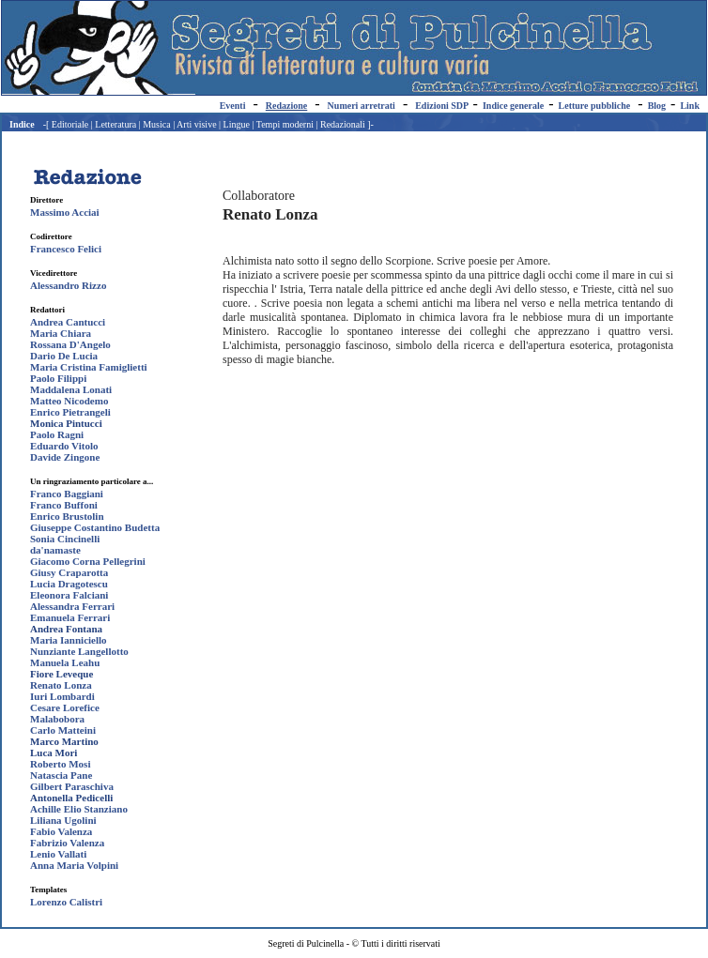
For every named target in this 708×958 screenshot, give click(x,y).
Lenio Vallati (58, 853)
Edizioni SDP (441, 105)
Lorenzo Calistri (66, 901)
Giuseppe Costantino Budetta (95, 527)
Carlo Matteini (63, 730)
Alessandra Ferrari (72, 606)
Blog (657, 105)
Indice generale (513, 105)
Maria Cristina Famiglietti (88, 367)
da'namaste (55, 549)
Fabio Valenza (61, 831)
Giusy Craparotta (69, 572)
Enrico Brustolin (67, 516)
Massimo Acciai (65, 212)
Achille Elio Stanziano (79, 808)
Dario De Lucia (64, 355)
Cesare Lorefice (65, 707)
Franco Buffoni (64, 504)
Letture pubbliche (595, 105)
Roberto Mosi (60, 763)
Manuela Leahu (65, 662)
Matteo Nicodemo (69, 400)
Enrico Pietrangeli (70, 412)
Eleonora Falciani (69, 595)
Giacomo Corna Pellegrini (88, 561)
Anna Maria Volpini (74, 865)
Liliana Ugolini (63, 820)
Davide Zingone (65, 457)
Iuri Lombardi (62, 696)
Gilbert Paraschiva (72, 786)
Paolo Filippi (58, 378)
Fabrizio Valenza (67, 842)
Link (690, 105)
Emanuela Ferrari (70, 617)
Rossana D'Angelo (70, 344)
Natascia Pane (61, 775)
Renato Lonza (61, 685)
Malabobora (57, 718)
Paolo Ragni (57, 434)
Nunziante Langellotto (79, 651)
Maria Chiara (60, 333)
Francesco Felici (65, 248)
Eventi (233, 105)
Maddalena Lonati (71, 389)
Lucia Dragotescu (69, 583)
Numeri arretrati (361, 105)
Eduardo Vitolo (64, 445)
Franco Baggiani (66, 493)
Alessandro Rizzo (68, 285)
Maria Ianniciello (68, 640)
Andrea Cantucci (67, 321)
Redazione (286, 105)
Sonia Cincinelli (65, 538)
